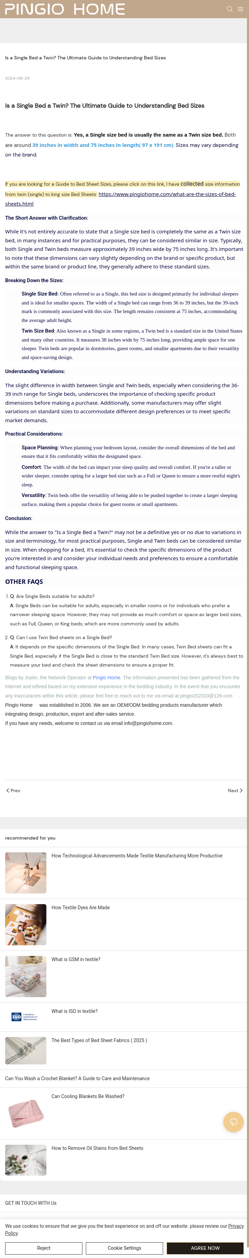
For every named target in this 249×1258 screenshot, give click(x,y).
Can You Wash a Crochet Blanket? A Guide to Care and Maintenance (77, 1078)
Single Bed (31, 106)
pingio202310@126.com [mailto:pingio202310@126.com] (206, 696)
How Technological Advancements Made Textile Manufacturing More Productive (137, 855)
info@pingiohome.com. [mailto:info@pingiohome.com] (148, 723)
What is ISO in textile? (75, 1011)
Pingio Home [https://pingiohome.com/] (19, 705)
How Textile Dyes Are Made (81, 907)
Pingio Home (106, 677)
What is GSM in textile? (76, 959)
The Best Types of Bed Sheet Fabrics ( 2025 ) (99, 1040)
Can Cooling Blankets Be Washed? (88, 1096)
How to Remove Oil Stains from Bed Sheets (97, 1148)
